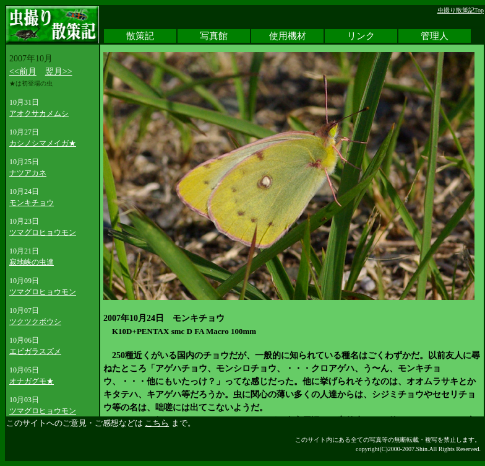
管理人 (435, 36)
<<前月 (22, 71)
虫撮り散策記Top (460, 10)
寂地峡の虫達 (31, 262)
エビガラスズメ (35, 351)
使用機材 (287, 36)
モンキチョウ (31, 202)
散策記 (140, 36)
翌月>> (58, 71)
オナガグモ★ (31, 381)
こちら (157, 423)
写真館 (214, 36)
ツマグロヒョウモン (42, 232)
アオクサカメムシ (39, 113)
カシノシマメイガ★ (42, 143)
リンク (361, 36)
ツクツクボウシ (35, 321)
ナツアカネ (27, 173)
